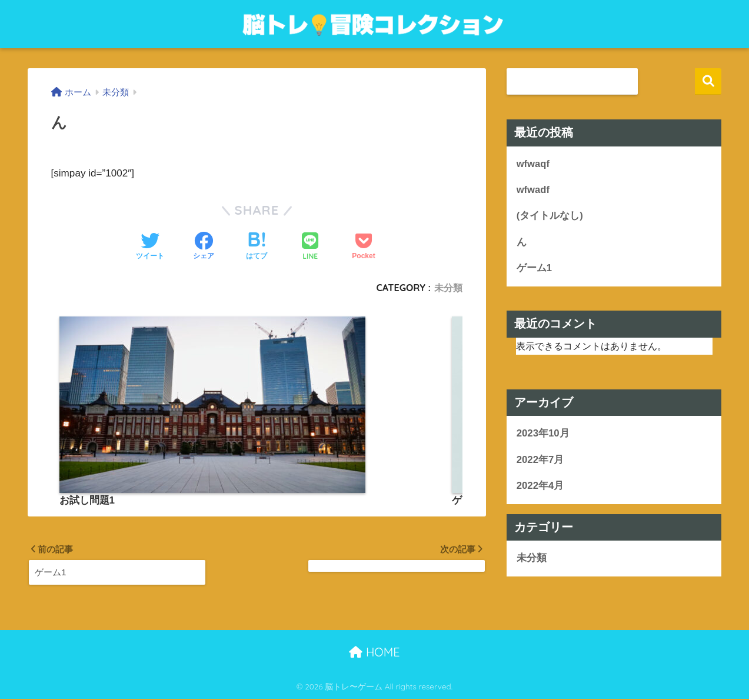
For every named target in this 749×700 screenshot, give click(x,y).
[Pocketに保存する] (363, 247)
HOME (374, 653)
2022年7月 (540, 460)
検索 (708, 81)
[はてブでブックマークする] (256, 247)
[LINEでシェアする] (310, 247)
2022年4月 (540, 486)
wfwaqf (533, 163)
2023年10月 (543, 434)
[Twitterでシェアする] (150, 247)
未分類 (448, 288)
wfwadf (533, 189)
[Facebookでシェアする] (203, 247)
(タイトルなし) (550, 216)
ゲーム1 (534, 268)
